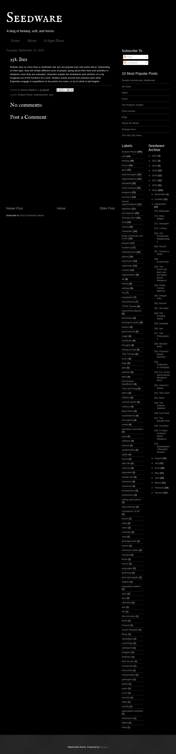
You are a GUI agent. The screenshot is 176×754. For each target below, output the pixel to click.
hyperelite (127, 472)
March (158, 482)
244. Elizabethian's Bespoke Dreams (162, 447)
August (158, 458)
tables (125, 722)
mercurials (127, 670)
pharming (126, 572)
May (157, 473)
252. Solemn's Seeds (161, 386)
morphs (125, 270)
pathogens (127, 679)
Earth (124, 620)
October (159, 199)
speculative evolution (132, 711)
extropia (126, 554)
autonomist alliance (131, 310)
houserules (127, 666)
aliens (125, 393)
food (124, 222)
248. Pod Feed (161, 413)
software (126, 440)
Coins (125, 98)
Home (15, 41)
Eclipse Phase (54, 41)
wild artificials (128, 507)
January (159, 492)
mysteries (127, 481)
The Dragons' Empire (132, 104)
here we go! (128, 661)
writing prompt (129, 349)
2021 (155, 160)
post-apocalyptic (130, 577)
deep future (127, 411)
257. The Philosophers (161, 336)
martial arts (127, 477)
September (160, 204)
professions (128, 495)
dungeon (126, 652)
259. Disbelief (161, 323)
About (32, 41)
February (159, 487)
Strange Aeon (129, 129)
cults (124, 536)
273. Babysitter (161, 211)
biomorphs (127, 318)
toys (51, 94)
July (157, 463)
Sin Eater (126, 86)
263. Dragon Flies (160, 297)
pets (124, 367)
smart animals (129, 188)
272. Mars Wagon (159, 217)
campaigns (127, 638)
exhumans (127, 261)
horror (125, 165)
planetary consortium (132, 429)
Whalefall (126, 183)
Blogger (104, 747)
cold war (126, 468)
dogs (124, 363)
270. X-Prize (160, 228)
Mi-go (124, 634)
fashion (125, 327)
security (126, 697)
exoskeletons (128, 415)
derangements (129, 541)
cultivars (126, 406)
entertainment (41, 94)
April (157, 478)
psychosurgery (129, 174)
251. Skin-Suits (162, 393)
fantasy (125, 160)
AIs (123, 292)
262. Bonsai (160, 303)
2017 (155, 180)
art (123, 279)
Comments (131, 62)
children (126, 397)
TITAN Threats (129, 306)
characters (127, 231)
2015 (155, 190)
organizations (128, 274)
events (125, 545)
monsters (126, 197)
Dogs (124, 117)
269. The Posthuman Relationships (161, 237)
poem (124, 688)
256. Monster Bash (160, 345)
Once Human (128, 111)
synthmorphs (128, 450)
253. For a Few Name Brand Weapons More (162, 376)
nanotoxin (127, 486)
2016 (155, 185)
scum (124, 693)
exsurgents (127, 420)
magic (125, 336)
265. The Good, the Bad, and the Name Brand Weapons (160, 273)
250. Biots (159, 398)
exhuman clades (130, 550)
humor (125, 563)
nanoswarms (128, 301)
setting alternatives (131, 499)
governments (128, 331)
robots (125, 226)
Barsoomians (128, 616)
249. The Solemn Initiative (159, 405)
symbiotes (127, 340)
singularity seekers (131, 586)
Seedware (34, 18)
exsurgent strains (130, 322)
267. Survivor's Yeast (161, 252)
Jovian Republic (130, 629)
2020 (155, 165)
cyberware (127, 265)
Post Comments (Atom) (32, 215)
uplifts (125, 454)
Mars (124, 376)
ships (124, 702)
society (125, 706)
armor (125, 358)
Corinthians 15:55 (131, 511)
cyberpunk (127, 647)
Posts (128, 57)
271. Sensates (161, 223)
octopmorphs (128, 674)
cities (124, 523)
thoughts (126, 345)
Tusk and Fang (129, 388)
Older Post (107, 208)
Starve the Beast (130, 123)
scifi (124, 156)
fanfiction (126, 656)
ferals (124, 559)
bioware (126, 243)
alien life (126, 463)
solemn (125, 445)
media (125, 424)
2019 (155, 170)
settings (126, 288)
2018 (155, 175)
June (157, 468)
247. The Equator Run (162, 419)
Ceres (125, 459)
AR (123, 611)
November (160, 194)
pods (124, 436)
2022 (155, 155)
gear (124, 169)
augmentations (129, 178)
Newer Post (14, 208)
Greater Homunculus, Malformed (138, 80)
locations (126, 247)
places (125, 256)
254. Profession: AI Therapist (161, 364)
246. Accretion (161, 425)
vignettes (126, 208)
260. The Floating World (159, 316)
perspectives (128, 490)
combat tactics (129, 402)
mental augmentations (129, 202)
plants (125, 683)
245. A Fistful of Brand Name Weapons (160, 434)
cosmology (127, 643)
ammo (125, 518)
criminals (126, 532)
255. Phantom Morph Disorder (161, 354)
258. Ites (158, 328)
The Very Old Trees (132, 135)
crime (124, 527)
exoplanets (127, 297)
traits (124, 727)
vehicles (126, 372)
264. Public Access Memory (160, 288)
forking (125, 283)
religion (125, 581)
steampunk (127, 718)
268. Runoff (160, 246)
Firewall (126, 625)
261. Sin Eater (161, 308)
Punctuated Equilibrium (127, 382)
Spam (125, 92)
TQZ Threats (128, 354)
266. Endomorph (161, 260)
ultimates (126, 602)
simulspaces (128, 213)
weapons (126, 192)
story (124, 593)
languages (127, 568)
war (124, 607)
